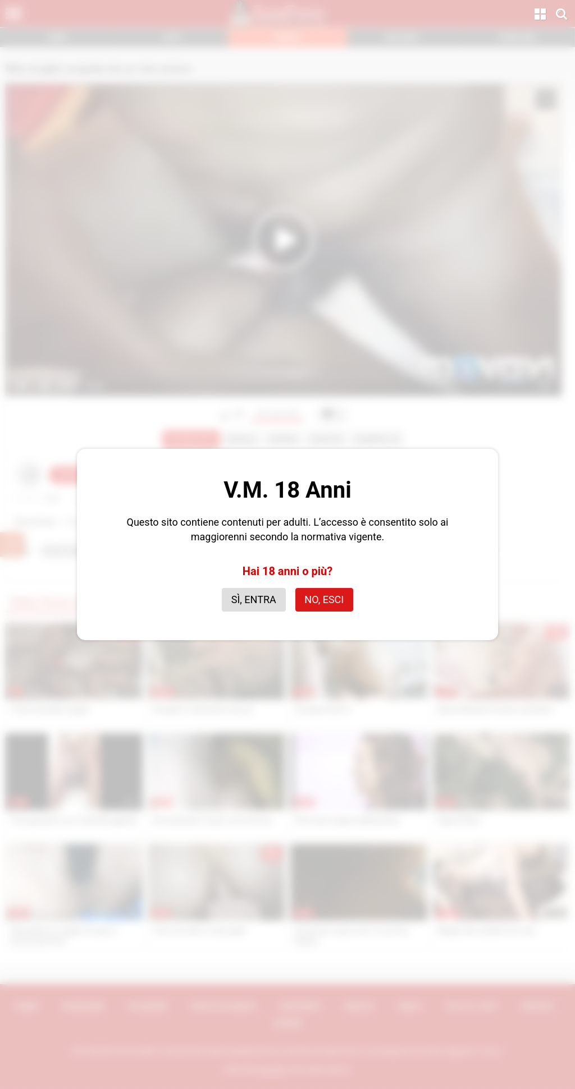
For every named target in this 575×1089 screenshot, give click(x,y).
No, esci (324, 599)
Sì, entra (253, 599)
